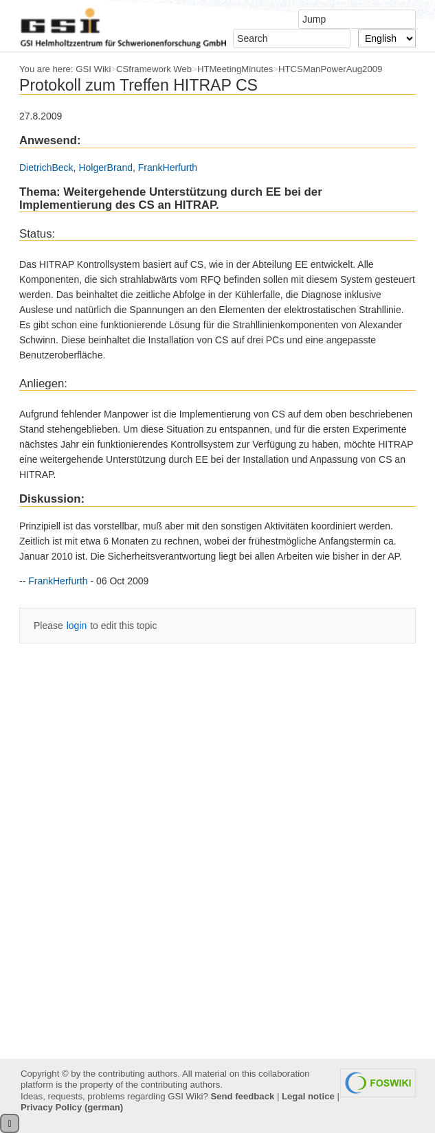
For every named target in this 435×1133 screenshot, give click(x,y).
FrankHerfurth (167, 167)
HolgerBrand (105, 167)
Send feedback (242, 1096)
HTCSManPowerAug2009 (330, 69)
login (77, 625)
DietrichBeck (46, 167)
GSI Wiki (93, 69)
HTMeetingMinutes (235, 69)
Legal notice (308, 1096)
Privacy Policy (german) (72, 1107)
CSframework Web (154, 69)
